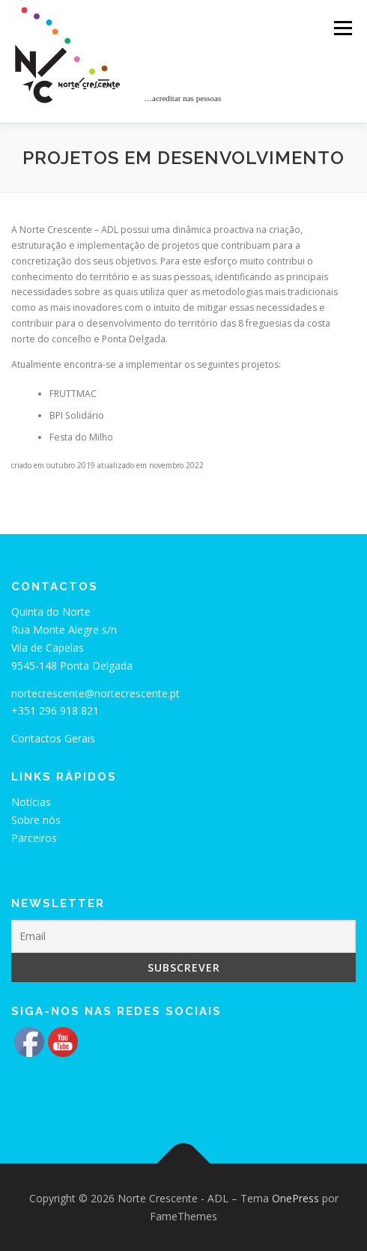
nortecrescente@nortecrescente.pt (95, 693)
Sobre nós (36, 820)
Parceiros (34, 838)
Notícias (31, 802)
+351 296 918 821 (55, 710)
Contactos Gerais (53, 738)
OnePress (295, 1198)
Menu (342, 28)
